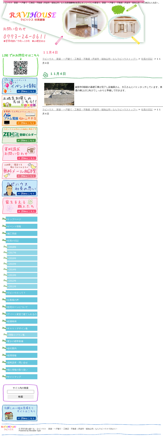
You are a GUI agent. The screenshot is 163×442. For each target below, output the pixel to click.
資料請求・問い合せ (17, 362)
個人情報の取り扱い (17, 369)
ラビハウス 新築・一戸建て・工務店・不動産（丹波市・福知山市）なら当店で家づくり (40, 3)
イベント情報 (14, 226)
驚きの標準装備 (15, 341)
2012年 (12, 281)
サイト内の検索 (20, 388)
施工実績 (11, 233)
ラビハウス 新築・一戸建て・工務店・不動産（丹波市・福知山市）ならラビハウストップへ (89, 59)
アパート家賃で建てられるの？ (23, 314)
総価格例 (11, 321)
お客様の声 (13, 300)
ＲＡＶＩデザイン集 (17, 328)
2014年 (12, 269)
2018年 (12, 247)
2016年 (12, 258)
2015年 (12, 264)
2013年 (12, 275)
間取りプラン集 (17, 335)
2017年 (12, 252)
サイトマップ (14, 377)
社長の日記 (147, 59)
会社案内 (11, 348)
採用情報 (11, 355)
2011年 (12, 286)
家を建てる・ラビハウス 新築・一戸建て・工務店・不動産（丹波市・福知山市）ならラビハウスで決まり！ (71, 429)
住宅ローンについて (17, 307)
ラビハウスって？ (16, 293)
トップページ (14, 219)
